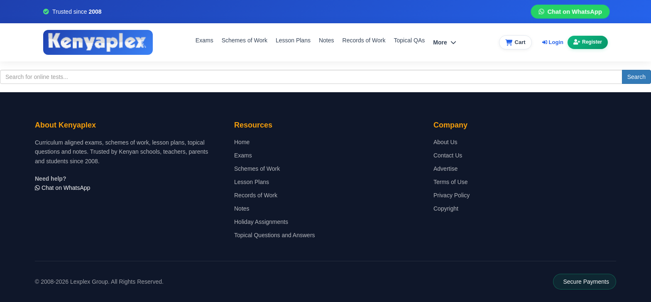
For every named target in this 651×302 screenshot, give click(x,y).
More (444, 42)
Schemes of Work (244, 40)
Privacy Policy (451, 195)
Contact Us (447, 155)
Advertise (445, 168)
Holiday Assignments (261, 222)
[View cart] (515, 42)
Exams (204, 40)
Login (552, 42)
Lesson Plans (293, 40)
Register (587, 42)
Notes (326, 40)
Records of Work (364, 40)
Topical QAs (409, 40)
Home (242, 142)
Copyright (445, 208)
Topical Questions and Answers (274, 235)
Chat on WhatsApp (570, 11)
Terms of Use (450, 182)
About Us (445, 142)
